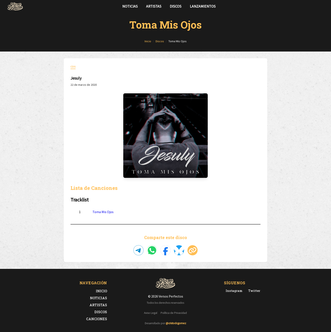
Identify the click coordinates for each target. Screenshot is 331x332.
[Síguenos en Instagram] (322, 6)
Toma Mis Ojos (103, 212)
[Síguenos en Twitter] (315, 6)
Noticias (130, 6)
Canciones (96, 319)
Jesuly (76, 78)
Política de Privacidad (174, 313)
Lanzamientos (203, 6)
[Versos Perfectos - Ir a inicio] (15, 6)
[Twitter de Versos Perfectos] (253, 291)
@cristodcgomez (176, 323)
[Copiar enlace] (192, 250)
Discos (175, 6)
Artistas (153, 6)
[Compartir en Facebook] (165, 250)
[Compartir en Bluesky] (179, 250)
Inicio (101, 291)
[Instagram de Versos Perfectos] (233, 291)
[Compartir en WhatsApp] (152, 250)
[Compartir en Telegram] (138, 250)
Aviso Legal (150, 313)
